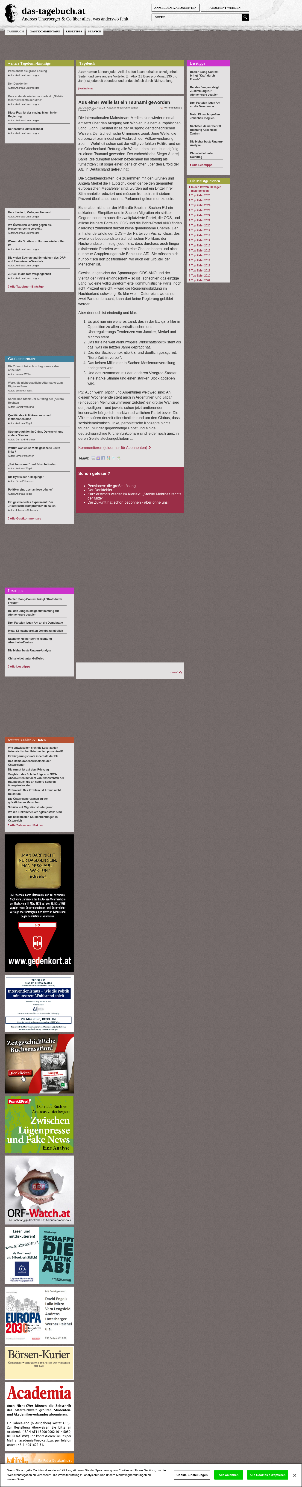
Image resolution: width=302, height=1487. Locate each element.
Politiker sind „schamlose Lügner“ (30, 489)
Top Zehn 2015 (200, 250)
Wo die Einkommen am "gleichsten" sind (35, 812)
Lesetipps (74, 31)
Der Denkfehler (100, 490)
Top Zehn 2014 (200, 255)
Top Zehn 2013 (200, 260)
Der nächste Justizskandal (25, 129)
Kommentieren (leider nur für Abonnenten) (112, 448)
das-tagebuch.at (53, 11)
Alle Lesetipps (20, 666)
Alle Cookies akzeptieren (268, 1479)
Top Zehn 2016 (200, 245)
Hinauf (174, 672)
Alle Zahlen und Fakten (26, 825)
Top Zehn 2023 (200, 210)
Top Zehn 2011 (200, 270)
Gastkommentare (44, 31)
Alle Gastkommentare (25, 518)
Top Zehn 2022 (200, 215)
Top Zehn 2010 (200, 275)
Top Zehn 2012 (200, 265)
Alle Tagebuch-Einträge (27, 286)
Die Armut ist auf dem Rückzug (28, 769)
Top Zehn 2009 (200, 280)
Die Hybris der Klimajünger (26, 477)
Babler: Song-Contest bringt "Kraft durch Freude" (204, 75)
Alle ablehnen (228, 1479)
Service (94, 31)
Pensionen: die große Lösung (112, 486)
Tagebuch (15, 31)
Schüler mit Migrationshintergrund (30, 807)
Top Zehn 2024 (200, 205)
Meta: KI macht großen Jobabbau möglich (35, 630)
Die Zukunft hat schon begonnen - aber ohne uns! (128, 502)
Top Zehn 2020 (200, 225)
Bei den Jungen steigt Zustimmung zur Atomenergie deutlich (204, 91)
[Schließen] (295, 1479)
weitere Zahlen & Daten (27, 740)
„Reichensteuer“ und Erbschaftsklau (32, 464)
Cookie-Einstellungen (192, 1479)
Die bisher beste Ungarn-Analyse (29, 650)
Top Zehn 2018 (200, 235)
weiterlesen (86, 88)
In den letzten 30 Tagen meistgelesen (206, 189)
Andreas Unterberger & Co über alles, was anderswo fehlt (75, 18)
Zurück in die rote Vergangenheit (29, 274)
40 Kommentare (173, 107)
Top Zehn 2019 (200, 230)
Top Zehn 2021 (200, 220)
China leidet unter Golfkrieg (26, 658)
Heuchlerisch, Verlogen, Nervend (29, 212)
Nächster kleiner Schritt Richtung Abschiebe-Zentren (205, 130)
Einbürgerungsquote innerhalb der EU (33, 756)
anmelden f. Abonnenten (175, 7)
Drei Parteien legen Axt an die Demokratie (35, 622)
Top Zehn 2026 (200, 195)
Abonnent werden (225, 7)
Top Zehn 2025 (200, 200)
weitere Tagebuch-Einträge (29, 63)
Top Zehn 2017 (200, 240)
